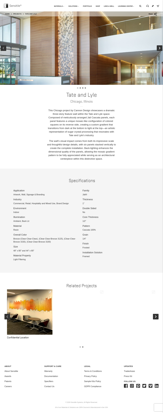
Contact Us (49, 386)
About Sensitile (11, 371)
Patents (7, 381)
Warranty (48, 371)
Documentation (51, 376)
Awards (7, 376)
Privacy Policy (90, 376)
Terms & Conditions (93, 371)
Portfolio (87, 6)
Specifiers (48, 381)
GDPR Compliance (92, 386)
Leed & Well (109, 6)
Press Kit (128, 376)
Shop (98, 6)
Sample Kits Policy (92, 381)
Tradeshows (129, 371)
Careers (8, 386)
